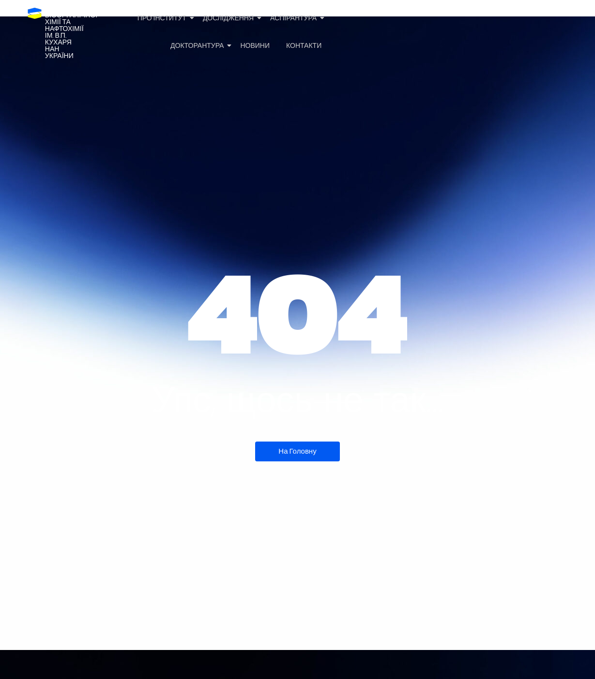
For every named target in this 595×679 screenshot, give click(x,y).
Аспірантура (295, 18)
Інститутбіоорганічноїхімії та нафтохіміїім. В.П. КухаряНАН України (71, 32)
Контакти (303, 46)
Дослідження (230, 18)
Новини (255, 46)
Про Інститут (163, 18)
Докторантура (198, 46)
